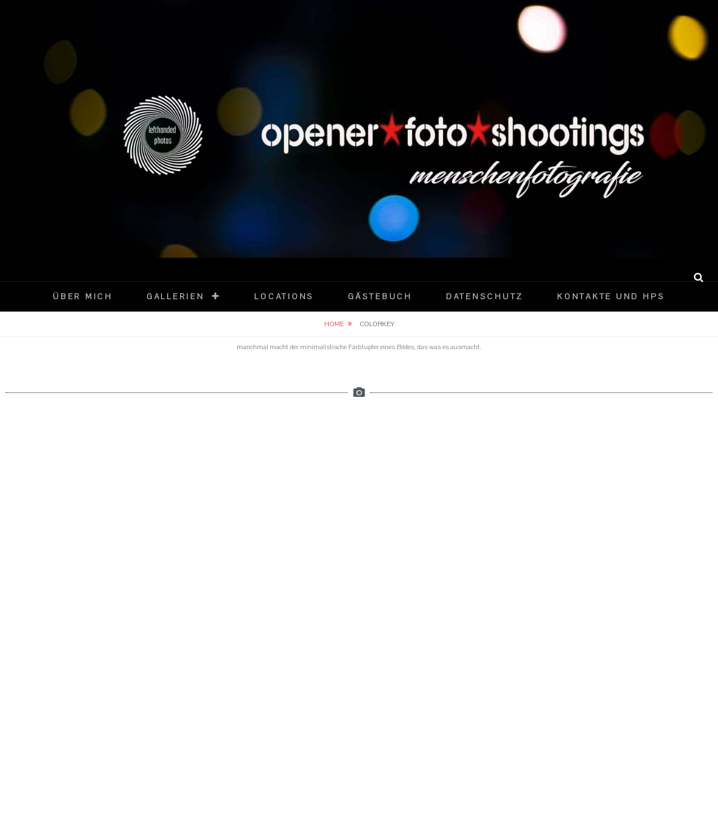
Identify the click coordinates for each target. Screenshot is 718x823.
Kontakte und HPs (611, 296)
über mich (83, 296)
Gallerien (175, 296)
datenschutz (484, 296)
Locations (284, 296)
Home (334, 323)
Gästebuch (380, 296)
